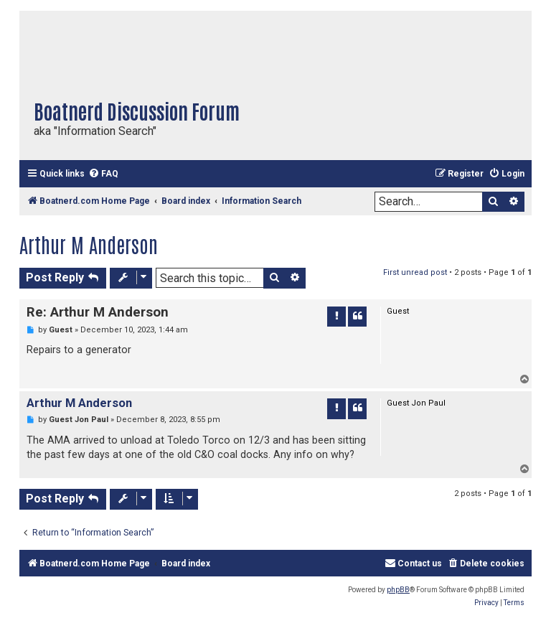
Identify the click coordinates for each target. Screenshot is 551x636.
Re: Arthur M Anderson (98, 312)
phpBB (398, 590)
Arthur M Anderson (88, 244)
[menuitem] (103, 174)
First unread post (415, 272)
